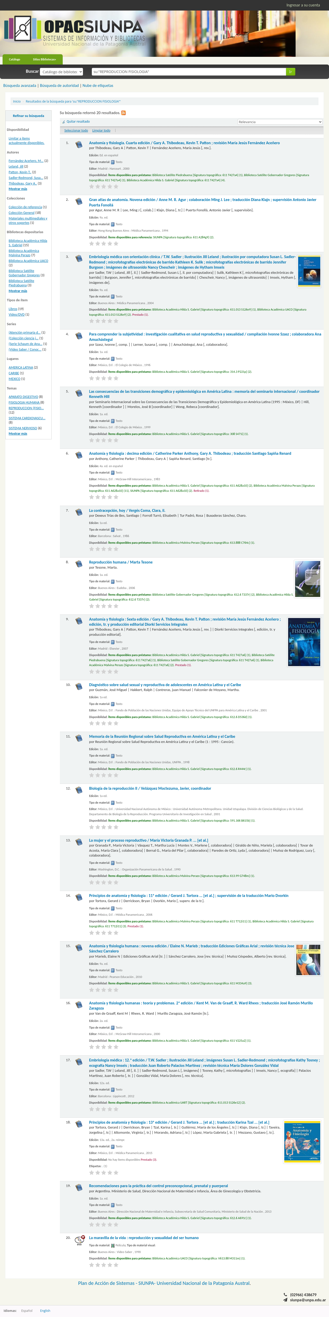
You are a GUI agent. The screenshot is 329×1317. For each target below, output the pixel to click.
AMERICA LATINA (21, 367)
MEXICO (14, 379)
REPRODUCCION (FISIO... (26, 408)
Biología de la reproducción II (150, 788)
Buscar (32, 71)
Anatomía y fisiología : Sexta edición (185, 622)
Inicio (17, 101)
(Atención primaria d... (25, 332)
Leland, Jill (16, 166)
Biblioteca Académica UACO (28, 261)
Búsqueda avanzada (19, 85)
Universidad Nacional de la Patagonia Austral (203, 1283)
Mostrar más (18, 189)
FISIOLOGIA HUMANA (24, 402)
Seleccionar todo (76, 130)
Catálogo (14, 59)
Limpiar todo (101, 130)
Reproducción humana (121, 562)
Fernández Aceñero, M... (26, 161)
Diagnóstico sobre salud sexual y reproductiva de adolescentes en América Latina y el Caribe (165, 684)
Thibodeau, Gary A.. (23, 183)
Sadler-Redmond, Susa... (26, 178)
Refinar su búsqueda (28, 115)
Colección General (21, 213)
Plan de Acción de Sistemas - (108, 1283)
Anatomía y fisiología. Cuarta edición (184, 142)
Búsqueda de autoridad (59, 85)
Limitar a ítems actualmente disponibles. (26, 140)
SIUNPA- (148, 1283)
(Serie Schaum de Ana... (25, 344)
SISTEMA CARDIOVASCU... (27, 418)
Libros (13, 309)
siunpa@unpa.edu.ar (308, 1299)
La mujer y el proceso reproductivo (148, 840)
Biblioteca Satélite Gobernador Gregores (24, 273)
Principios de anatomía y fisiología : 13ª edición (179, 1122)
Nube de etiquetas (98, 85)
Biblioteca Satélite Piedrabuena (21, 283)
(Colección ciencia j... (24, 338)
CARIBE (14, 373)
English (45, 1311)
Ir (290, 71)
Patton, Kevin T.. (20, 172)
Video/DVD (17, 314)
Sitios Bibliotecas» (44, 59)
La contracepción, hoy (127, 510)
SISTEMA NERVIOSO (23, 428)
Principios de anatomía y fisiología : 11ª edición (189, 895)
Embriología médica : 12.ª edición (204, 1063)
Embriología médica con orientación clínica (192, 262)
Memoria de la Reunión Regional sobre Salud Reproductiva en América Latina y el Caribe (162, 736)
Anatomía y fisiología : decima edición (190, 453)
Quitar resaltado (78, 121)
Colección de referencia (25, 207)
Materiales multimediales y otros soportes (28, 220)
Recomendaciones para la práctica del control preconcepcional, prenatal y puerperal (158, 1185)
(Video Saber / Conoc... (25, 349)
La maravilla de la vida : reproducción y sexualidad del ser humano (144, 1237)
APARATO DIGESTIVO (23, 397)
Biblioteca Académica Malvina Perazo (24, 253)
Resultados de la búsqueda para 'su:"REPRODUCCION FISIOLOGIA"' (73, 101)
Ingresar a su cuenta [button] (303, 5)
